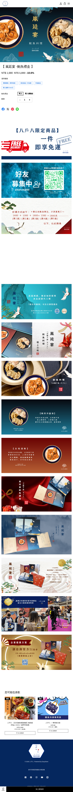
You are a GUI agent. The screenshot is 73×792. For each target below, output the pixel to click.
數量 (3, 99)
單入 (20, 94)
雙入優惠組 (29, 94)
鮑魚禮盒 (4, 94)
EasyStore (45, 761)
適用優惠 (4, 79)
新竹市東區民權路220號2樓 (36, 769)
